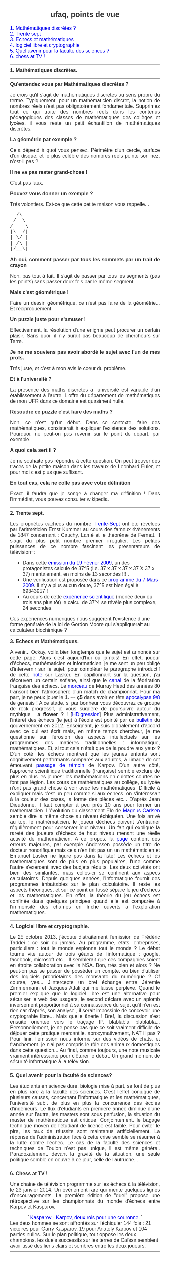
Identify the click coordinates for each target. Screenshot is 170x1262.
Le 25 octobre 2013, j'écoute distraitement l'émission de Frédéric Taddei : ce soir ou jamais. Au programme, (85, 999)
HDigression (85, 714)
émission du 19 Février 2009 (80, 562)
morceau (77, 686)
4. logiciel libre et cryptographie (45, 45)
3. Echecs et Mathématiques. (44, 641)
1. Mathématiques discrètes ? (43, 28)
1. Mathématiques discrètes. (43, 70)
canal (115, 680)
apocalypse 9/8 (143, 697)
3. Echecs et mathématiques (42, 39)
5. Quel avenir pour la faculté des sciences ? (59, 50)
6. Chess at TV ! (29, 1173)
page (122, 839)
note (37, 674)
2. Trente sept (25, 33)
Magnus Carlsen (141, 810)
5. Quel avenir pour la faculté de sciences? (61, 1075)
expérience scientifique (89, 596)
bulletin (144, 720)
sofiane (68, 680)
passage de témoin (62, 765)
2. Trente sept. (27, 513)
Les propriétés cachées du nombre (52, 523)
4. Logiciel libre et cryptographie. (49, 926)
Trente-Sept (107, 523)
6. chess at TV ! (27, 56)
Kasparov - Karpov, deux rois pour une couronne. (85, 1217)
